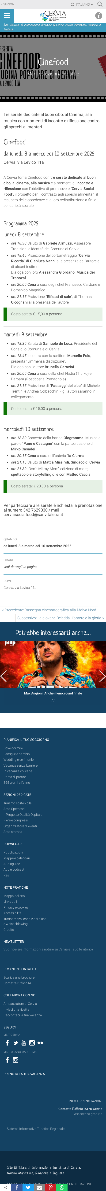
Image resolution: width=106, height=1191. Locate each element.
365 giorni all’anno (17, 783)
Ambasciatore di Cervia (20, 1004)
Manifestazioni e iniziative (53, 74)
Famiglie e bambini (17, 754)
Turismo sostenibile (17, 803)
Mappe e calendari (17, 858)
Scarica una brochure (19, 978)
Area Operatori (14, 809)
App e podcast (14, 870)
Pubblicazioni (13, 852)
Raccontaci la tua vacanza (23, 1015)
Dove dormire (13, 748)
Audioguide (12, 864)
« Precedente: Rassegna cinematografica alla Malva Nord (49, 610)
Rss (6, 875)
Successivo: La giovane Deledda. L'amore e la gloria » (60, 618)
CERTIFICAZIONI (79, 1184)
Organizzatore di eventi (20, 826)
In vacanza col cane (18, 771)
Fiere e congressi (16, 820)
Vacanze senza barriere (21, 766)
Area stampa (13, 832)
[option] (53, 673)
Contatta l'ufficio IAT (18, 983)
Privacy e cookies (16, 907)
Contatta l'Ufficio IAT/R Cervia (80, 1109)
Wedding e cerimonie (19, 760)
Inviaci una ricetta (16, 1010)
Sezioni (9, 4)
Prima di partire (15, 777)
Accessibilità (13, 913)
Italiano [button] (84, 4)
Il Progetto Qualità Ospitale (23, 815)
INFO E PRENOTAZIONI (85, 1101)
